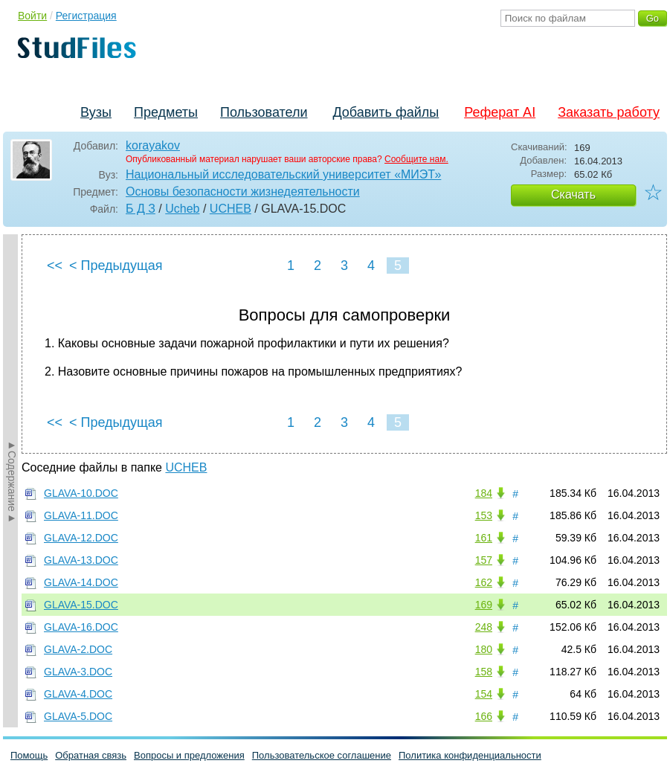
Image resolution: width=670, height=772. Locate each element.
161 (483, 538)
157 (483, 560)
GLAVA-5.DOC (78, 716)
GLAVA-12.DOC (81, 538)
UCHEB (230, 208)
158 (483, 672)
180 (483, 649)
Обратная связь (90, 755)
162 (483, 582)
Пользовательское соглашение (321, 755)
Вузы (96, 112)
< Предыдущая (116, 265)
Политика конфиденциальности (470, 755)
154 (483, 694)
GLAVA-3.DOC (78, 672)
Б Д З (140, 208)
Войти (32, 16)
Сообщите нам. (416, 159)
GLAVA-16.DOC (81, 627)
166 (483, 716)
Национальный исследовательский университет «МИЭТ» (283, 174)
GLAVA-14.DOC (81, 582)
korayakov (153, 145)
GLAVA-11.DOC (81, 515)
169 (483, 605)
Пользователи (263, 112)
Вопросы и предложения (189, 755)
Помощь (29, 755)
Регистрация (86, 16)
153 (483, 515)
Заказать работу (609, 112)
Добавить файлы (385, 112)
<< (54, 265)
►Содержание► (12, 481)
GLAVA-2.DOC (78, 649)
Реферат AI (499, 112)
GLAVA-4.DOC (78, 694)
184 (483, 493)
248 (483, 627)
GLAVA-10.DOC (81, 493)
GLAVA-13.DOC (81, 560)
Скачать (573, 194)
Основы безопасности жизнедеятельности (243, 191)
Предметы (166, 112)
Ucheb (182, 208)
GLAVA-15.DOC (81, 605)
